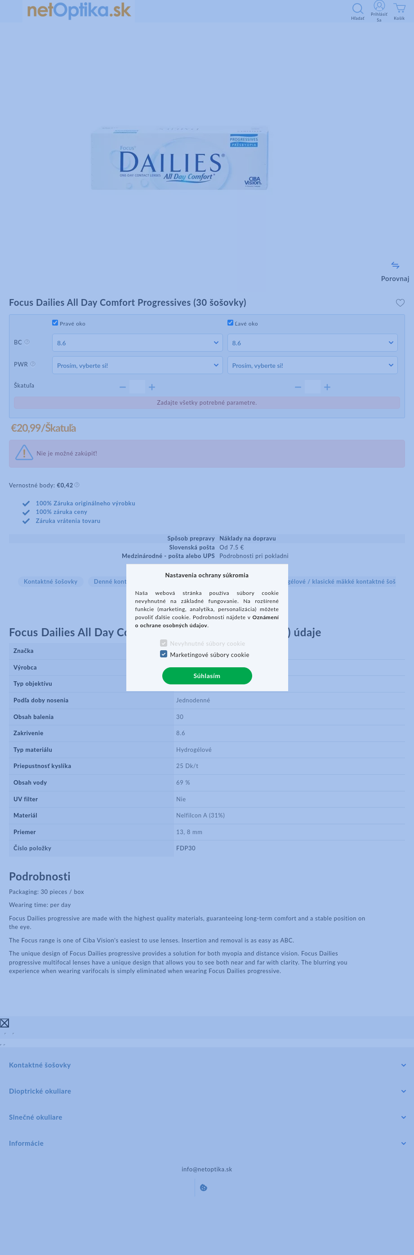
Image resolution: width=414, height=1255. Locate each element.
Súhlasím (206, 675)
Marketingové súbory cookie (209, 654)
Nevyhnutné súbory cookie (207, 643)
